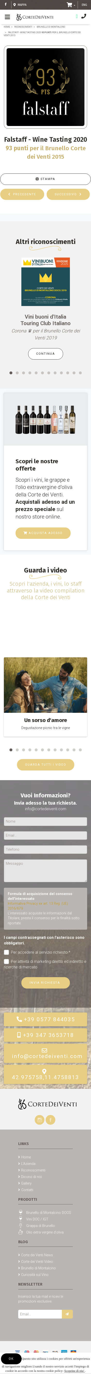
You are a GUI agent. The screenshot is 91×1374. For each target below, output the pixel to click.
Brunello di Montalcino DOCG (48, 1213)
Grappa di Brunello (40, 1226)
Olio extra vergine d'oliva (45, 1232)
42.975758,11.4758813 (45, 1074)
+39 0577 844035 (45, 1019)
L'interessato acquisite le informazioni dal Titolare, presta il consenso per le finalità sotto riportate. (44, 918)
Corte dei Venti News (37, 1255)
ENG (84, 5)
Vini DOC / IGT (37, 1219)
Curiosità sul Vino (35, 1275)
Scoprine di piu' (74, 1371)
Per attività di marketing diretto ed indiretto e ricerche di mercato (45, 964)
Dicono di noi (31, 1177)
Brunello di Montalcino (51, 27)
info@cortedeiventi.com (47, 1053)
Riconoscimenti (23, 27)
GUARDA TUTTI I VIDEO (45, 764)
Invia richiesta (45, 982)
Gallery (26, 1183)
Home (7, 27)
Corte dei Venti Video (37, 1262)
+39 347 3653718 (45, 1035)
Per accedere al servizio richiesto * (37, 952)
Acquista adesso (43, 533)
